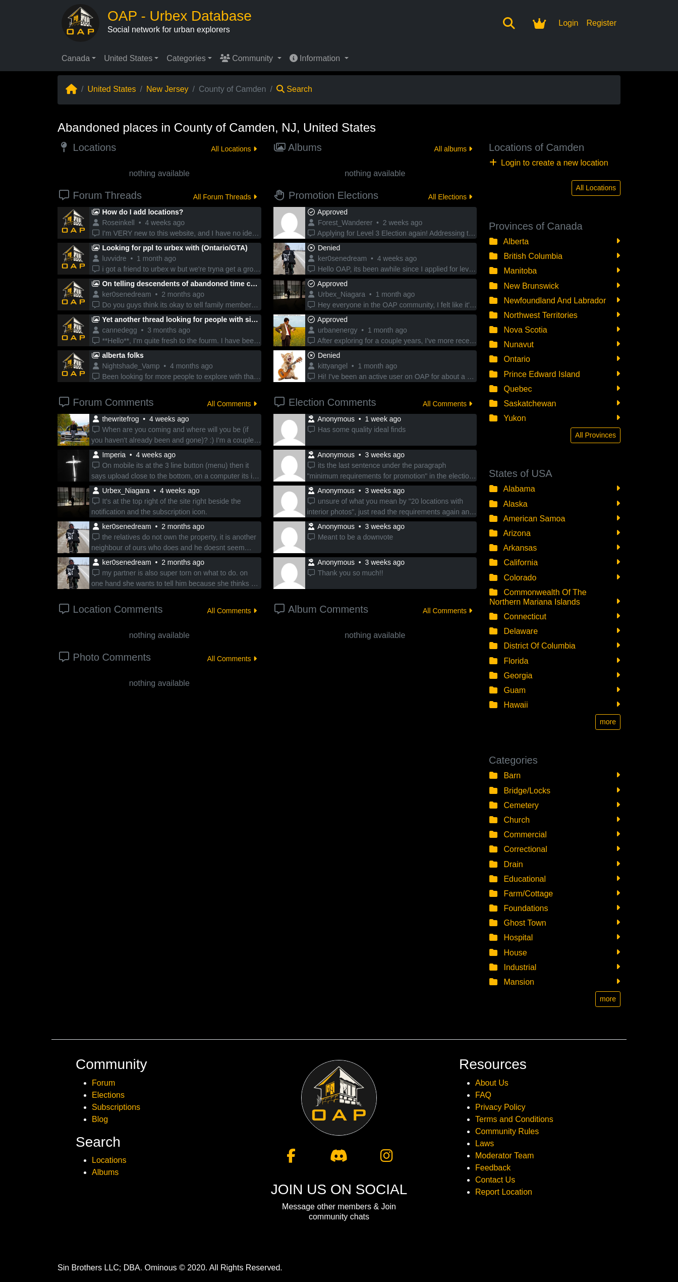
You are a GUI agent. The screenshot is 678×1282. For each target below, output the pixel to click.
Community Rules (507, 1131)
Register (601, 23)
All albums (453, 149)
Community (247, 58)
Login (568, 23)
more (608, 722)
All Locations (233, 149)
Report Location (503, 1192)
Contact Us (495, 1180)
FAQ (483, 1095)
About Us (491, 1083)
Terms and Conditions (514, 1119)
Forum (103, 1083)
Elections (108, 1095)
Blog (100, 1119)
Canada (76, 58)
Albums (105, 1172)
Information (316, 58)
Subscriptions (116, 1107)
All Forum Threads (225, 197)
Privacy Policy (500, 1107)
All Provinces (595, 435)
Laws (484, 1143)
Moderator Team (504, 1155)
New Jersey (167, 89)
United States (128, 58)
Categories (185, 58)
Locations (109, 1160)
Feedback (493, 1167)
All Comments (231, 404)
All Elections (450, 197)
